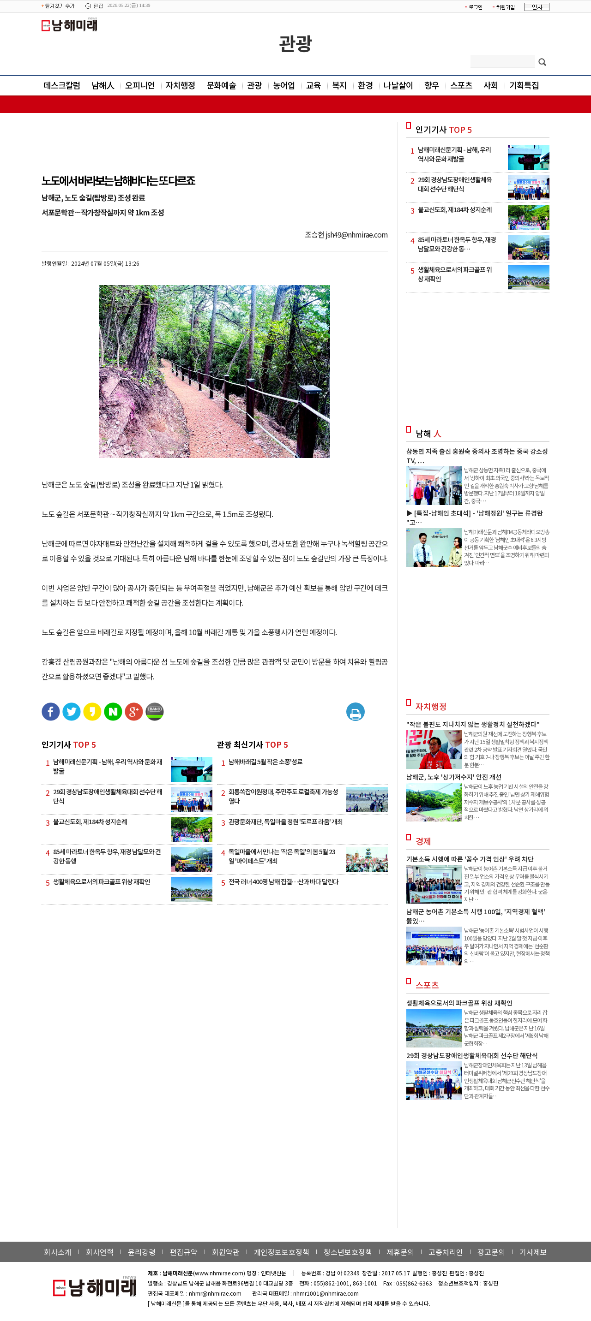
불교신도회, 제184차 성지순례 (90, 821)
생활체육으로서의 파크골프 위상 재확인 (101, 881)
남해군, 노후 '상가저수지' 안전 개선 (453, 776)
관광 (295, 43)
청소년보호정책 (348, 1251)
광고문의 (491, 1251)
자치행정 (180, 85)
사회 (490, 85)
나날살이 (398, 85)
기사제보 (533, 1251)
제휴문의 (400, 1251)
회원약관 (226, 1251)
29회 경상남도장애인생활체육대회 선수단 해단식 (472, 1055)
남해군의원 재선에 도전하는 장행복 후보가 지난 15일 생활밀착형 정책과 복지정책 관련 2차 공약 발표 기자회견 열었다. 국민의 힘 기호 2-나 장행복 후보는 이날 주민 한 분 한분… (506, 749)
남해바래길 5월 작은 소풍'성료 (265, 761)
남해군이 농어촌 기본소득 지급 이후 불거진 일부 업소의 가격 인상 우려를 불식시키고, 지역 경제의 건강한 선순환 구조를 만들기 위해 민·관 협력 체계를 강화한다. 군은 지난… (506, 883)
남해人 (102, 85)
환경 (365, 85)
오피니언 (140, 85)
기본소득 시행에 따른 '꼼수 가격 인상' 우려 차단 (470, 858)
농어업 (284, 85)
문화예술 (221, 85)
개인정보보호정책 (281, 1251)
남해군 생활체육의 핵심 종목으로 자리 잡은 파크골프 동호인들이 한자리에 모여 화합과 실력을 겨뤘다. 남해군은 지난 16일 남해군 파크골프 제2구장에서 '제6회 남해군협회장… (506, 1027)
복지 (339, 85)
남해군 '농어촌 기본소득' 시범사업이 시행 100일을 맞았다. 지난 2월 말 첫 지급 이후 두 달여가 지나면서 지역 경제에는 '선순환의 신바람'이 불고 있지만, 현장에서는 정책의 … (506, 945)
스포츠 (461, 85)
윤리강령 (142, 1251)
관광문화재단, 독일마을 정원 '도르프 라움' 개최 (286, 821)
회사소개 (58, 1251)
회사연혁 (100, 1251)
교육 (313, 85)
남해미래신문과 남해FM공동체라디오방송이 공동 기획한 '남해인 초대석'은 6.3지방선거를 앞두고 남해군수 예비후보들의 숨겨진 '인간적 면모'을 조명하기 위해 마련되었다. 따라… (506, 547)
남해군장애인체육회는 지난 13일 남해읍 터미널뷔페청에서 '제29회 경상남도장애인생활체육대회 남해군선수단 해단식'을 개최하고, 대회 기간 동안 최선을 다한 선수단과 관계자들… (506, 1080)
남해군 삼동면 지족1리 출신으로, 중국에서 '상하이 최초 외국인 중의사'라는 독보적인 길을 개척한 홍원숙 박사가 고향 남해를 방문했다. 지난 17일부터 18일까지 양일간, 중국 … (506, 485)
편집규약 (184, 1251)
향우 (431, 85)
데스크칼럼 (61, 85)
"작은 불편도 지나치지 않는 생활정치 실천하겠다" (473, 724)
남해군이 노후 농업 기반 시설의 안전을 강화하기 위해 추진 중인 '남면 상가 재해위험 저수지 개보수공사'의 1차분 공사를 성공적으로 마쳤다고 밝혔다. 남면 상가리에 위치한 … (506, 801)
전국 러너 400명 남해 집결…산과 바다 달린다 (283, 881)
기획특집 (524, 85)
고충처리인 (445, 1251)
